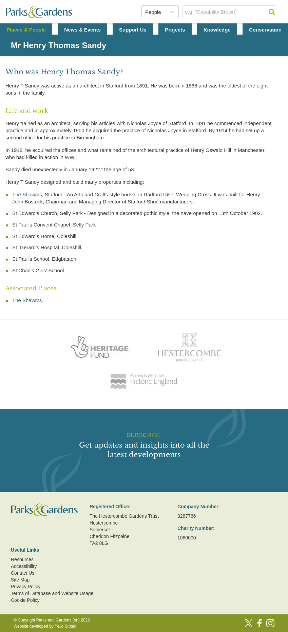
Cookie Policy (25, 600)
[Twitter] (249, 623)
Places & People (26, 30)
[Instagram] (270, 623)
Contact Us (22, 573)
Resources (22, 559)
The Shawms (27, 194)
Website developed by (45, 626)
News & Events (82, 30)
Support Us (133, 30)
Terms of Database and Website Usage (52, 593)
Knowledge (217, 30)
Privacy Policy (25, 586)
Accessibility (24, 566)
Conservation (265, 30)
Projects (175, 30)
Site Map (20, 579)
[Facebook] (259, 623)
